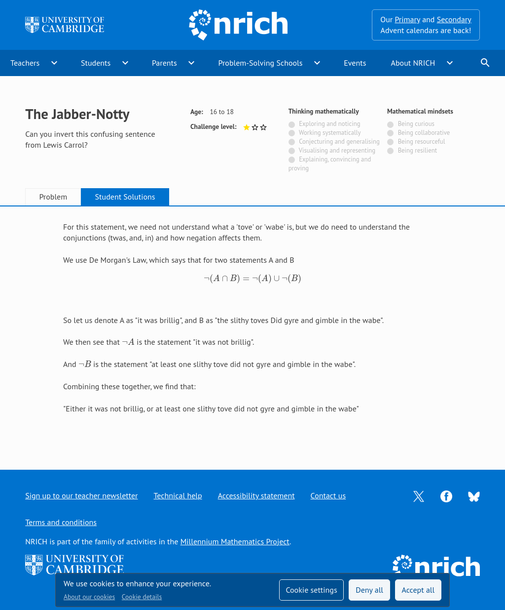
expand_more (54, 63)
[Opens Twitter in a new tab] (419, 495)
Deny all (369, 590)
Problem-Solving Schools (260, 63)
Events (355, 63)
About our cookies (89, 596)
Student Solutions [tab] (125, 197)
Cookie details (142, 596)
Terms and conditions (61, 522)
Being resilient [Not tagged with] (417, 150)
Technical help (178, 495)
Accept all (418, 590)
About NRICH (413, 63)
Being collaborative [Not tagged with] (424, 132)
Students (95, 63)
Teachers (24, 63)
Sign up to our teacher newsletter (81, 495)
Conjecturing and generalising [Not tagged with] (339, 141)
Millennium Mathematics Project (234, 541)
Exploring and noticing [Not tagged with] (329, 124)
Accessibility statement (256, 495)
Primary (407, 19)
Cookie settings (311, 590)
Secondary (454, 19)
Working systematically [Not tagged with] (330, 132)
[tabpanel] (252, 328)
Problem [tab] (53, 197)
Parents (164, 63)
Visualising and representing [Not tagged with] (337, 150)
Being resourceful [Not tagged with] (421, 141)
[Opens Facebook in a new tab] (446, 495)
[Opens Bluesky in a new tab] (474, 496)
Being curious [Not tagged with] (416, 124)
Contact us (328, 495)
